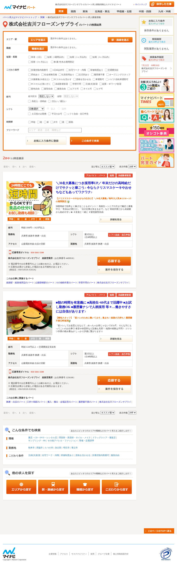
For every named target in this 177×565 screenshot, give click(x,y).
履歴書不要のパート (88, 402)
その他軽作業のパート (66, 282)
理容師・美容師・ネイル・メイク (75, 437)
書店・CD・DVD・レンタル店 (42, 437)
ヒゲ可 (99, 88)
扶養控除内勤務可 (39, 70)
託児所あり (84, 74)
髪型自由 (48, 88)
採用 (92, 554)
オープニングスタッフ (119, 74)
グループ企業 (104, 554)
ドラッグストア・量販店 (104, 437)
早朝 (33, 122)
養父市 (74, 447)
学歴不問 (77, 84)
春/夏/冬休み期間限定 (64, 62)
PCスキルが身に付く (41, 84)
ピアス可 (74, 88)
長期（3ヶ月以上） (40, 62)
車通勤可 (100, 79)
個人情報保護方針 (121, 554)
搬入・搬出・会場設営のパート (62, 402)
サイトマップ (141, 4)
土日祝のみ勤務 (39, 114)
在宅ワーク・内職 (77, 70)
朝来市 (31, 447)
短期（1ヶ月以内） (79, 57)
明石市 (66, 447)
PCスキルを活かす (63, 79)
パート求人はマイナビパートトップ (20, 17)
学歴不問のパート (87, 282)
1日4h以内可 (58, 70)
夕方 (55, 122)
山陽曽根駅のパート (44, 282)
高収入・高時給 (39, 101)
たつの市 (49, 447)
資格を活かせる (83, 79)
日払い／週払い (59, 101)
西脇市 (39, 447)
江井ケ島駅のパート (36, 402)
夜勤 (71, 122)
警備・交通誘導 (86, 440)
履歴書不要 (99, 74)
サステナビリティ (79, 554)
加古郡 (58, 447)
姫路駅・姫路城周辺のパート (20, 282)
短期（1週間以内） (56, 57)
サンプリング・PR (37, 440)
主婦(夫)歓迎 (92, 84)
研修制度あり (96, 70)
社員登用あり (67, 74)
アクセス (64, 554)
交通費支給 (113, 70)
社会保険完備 (50, 74)
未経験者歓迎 (61, 84)
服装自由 (61, 88)
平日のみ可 (57, 114)
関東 (42, 17)
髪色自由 (35, 88)
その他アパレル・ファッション (62, 440)
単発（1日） (37, 57)
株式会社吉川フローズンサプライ (113, 282)
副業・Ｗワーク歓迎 (111, 84)
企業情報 (53, 554)
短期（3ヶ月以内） (102, 57)
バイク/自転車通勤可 (118, 79)
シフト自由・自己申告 (77, 114)
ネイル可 (87, 88)
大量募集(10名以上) (40, 79)
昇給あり (35, 74)
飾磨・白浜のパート (15, 402)
